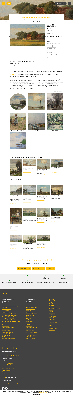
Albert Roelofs (5, 333)
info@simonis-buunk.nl (7, 364)
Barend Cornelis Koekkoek (8, 322)
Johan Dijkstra (52, 317)
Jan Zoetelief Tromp (7, 340)
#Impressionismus (51, 49)
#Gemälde (49, 46)
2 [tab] (24, 47)
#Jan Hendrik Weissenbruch (53, 44)
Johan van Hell (52, 318)
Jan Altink (51, 303)
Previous (9, 37)
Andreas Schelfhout (7, 337)
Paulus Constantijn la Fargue (9, 317)
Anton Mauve (5, 329)
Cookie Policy (5, 375)
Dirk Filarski (28, 314)
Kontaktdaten (50, 269)
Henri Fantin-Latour (30, 313)
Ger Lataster (52, 323)
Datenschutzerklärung (43, 392)
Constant (51, 313)
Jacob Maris (5, 328)
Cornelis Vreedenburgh (31, 339)
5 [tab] (29, 47)
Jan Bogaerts (52, 309)
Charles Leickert (6, 326)
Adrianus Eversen (6, 316)
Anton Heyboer (52, 320)
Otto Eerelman (5, 314)
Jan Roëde (51, 330)
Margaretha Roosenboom (8, 336)
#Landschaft (50, 55)
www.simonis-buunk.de (7, 383)
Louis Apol (4, 311)
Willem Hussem (53, 321)
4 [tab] (28, 47)
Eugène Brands (52, 310)
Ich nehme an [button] (36, 394)
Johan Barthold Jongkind (8, 320)
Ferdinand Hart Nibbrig (31, 317)
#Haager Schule (57, 46)
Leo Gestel (28, 316)
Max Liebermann (29, 326)
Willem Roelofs (6, 334)
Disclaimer (4, 377)
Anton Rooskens (53, 332)
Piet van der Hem (30, 319)
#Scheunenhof (58, 55)
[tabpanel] (27, 36)
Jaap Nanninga (52, 327)
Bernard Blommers (6, 313)
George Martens (53, 326)
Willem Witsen (29, 340)
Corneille (51, 315)
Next (45, 37)
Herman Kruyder (29, 325)
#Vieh (48, 57)
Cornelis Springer (6, 339)
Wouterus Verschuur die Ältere (9, 342)
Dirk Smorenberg (30, 334)
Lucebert (51, 324)
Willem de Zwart (30, 343)
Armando (51, 306)
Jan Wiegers (52, 334)
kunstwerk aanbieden (7, 368)
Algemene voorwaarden (8, 372)
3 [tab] (26, 47)
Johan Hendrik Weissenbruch (9, 343)
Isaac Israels (28, 322)
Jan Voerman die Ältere (31, 336)
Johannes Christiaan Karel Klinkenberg (11, 325)
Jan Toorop (28, 337)
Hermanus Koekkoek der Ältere (9, 323)
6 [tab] (31, 47)
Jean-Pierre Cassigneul (54, 312)
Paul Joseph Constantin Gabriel (9, 319)
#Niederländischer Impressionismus (51, 52)
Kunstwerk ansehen (13, 181)
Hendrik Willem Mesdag (8, 331)
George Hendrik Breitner (31, 311)
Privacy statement (6, 374)
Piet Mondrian (29, 329)
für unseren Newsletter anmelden (10, 387)
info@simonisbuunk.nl (24, 269)
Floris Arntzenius (30, 309)
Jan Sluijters (28, 333)
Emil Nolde (51, 329)
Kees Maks (28, 328)
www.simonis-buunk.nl (7, 362)
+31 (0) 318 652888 (38, 269)
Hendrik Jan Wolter (30, 342)
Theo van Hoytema (30, 320)
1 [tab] (23, 47)
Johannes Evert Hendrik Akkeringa (10, 309)
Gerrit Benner (52, 307)
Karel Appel (52, 304)
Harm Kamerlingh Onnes (31, 331)
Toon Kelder (28, 323)
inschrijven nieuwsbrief (7, 367)
